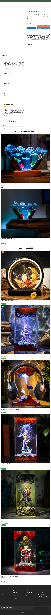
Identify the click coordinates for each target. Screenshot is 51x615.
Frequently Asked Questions (32, 46)
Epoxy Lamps (31, 13)
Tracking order (15, 590)
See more (28, 41)
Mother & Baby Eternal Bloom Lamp (7, 300)
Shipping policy (15, 595)
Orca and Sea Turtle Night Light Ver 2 (8, 238)
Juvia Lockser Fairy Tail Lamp (6, 463)
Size (27, 21)
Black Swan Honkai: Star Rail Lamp (7, 354)
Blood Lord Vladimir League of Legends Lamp (9, 576)
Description (29, 31)
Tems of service (15, 592)
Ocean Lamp (34, 13)
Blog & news (27, 593)
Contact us (15, 598)
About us (27, 590)
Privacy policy (15, 593)
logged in (5, 128)
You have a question (30, 49)
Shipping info (29, 44)
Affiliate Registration (29, 592)
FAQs (26, 595)
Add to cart (43, 25)
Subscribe (47, 608)
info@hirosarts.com (43, 592)
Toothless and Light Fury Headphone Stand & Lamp (10, 409)
